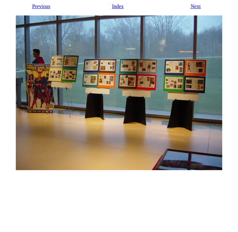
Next (196, 6)
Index (118, 6)
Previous (41, 6)
